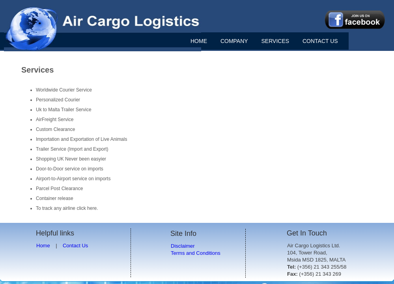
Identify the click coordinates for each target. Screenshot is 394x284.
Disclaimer (183, 246)
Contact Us (75, 245)
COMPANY (234, 41)
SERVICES (275, 41)
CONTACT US (320, 41)
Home (43, 245)
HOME (198, 41)
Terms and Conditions (195, 253)
